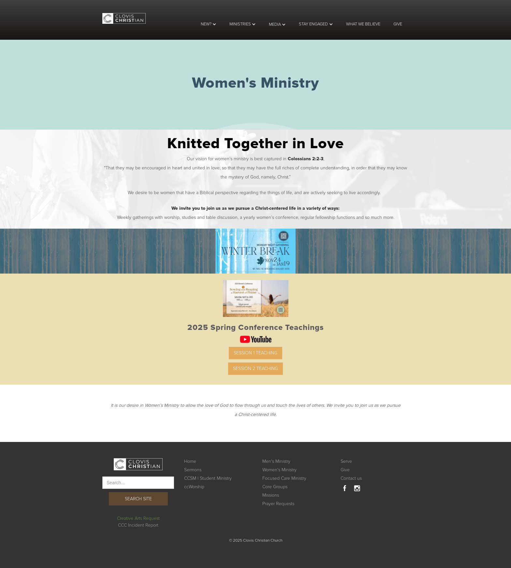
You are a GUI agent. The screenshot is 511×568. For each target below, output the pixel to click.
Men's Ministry (276, 461)
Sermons (192, 470)
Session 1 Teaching (255, 353)
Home (190, 461)
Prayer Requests (278, 503)
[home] (124, 15)
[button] (208, 24)
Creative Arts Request (138, 518)
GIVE (397, 24)
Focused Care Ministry (284, 478)
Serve (346, 461)
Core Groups (274, 487)
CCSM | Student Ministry (208, 478)
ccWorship (194, 487)
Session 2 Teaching (255, 368)
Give (345, 470)
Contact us (351, 478)
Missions (270, 495)
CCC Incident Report (138, 525)
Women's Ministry (279, 470)
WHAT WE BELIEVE (363, 24)
